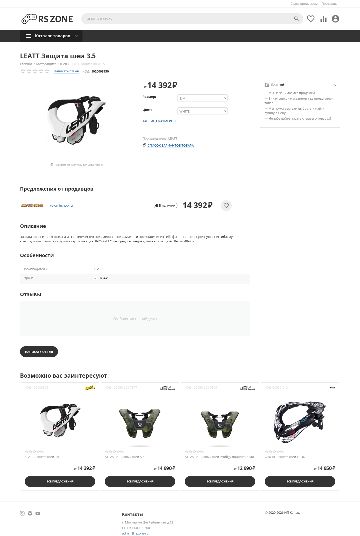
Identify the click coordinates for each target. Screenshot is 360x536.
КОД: (86, 71)
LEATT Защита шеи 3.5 (42, 457)
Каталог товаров (52, 36)
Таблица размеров (159, 121)
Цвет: (147, 109)
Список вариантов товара (171, 145)
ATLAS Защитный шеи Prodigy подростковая (219, 457)
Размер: (149, 96)
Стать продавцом (304, 3)
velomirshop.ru (61, 205)
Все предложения (59, 481)
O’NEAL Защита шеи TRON (285, 457)
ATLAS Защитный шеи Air (124, 457)
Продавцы (330, 3)
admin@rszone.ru (135, 533)
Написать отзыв (66, 71)
